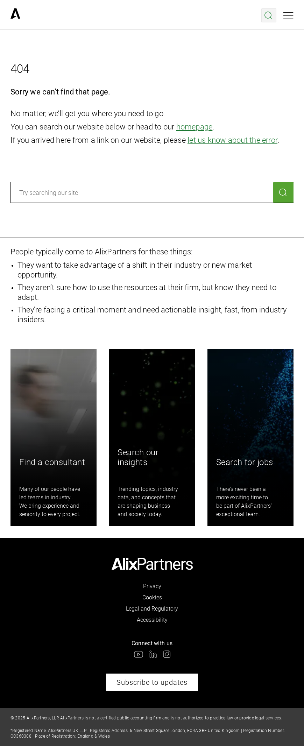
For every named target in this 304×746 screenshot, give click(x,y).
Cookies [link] (152, 597)
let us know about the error (232, 140)
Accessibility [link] (152, 620)
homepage (194, 126)
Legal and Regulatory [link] (152, 608)
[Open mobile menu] (288, 15)
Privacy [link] (152, 586)
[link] (15, 15)
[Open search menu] (268, 15)
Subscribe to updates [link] (152, 682)
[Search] (283, 192)
